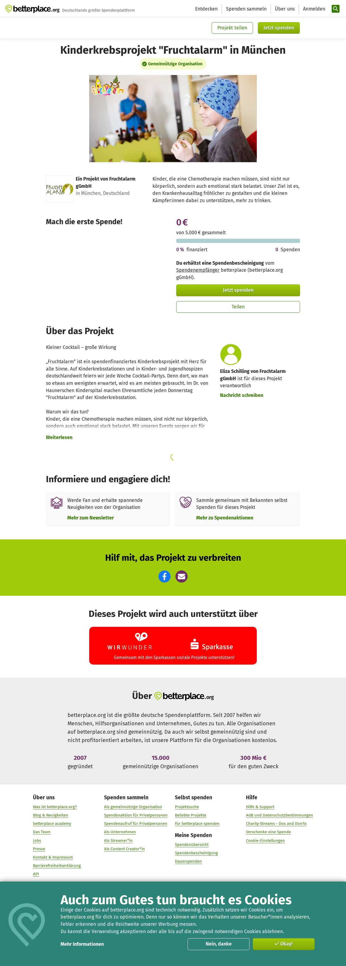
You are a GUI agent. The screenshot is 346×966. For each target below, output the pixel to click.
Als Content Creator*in (124, 848)
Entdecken (206, 9)
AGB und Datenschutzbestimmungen (279, 815)
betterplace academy (52, 823)
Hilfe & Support (260, 806)
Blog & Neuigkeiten (50, 815)
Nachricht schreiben (241, 395)
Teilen (238, 307)
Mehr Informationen (82, 944)
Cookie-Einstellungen (265, 840)
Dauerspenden (188, 861)
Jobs (37, 840)
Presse (39, 848)
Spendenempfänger (197, 270)
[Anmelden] (313, 9)
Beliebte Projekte (190, 815)
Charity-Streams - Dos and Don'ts (276, 823)
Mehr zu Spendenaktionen (224, 518)
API (36, 874)
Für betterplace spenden (197, 823)
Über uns (285, 9)
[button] (164, 576)
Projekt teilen (232, 28)
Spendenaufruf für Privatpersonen (135, 823)
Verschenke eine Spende (268, 832)
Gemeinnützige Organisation (175, 64)
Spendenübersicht (191, 844)
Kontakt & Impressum (53, 857)
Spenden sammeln (246, 9)
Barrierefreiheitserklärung (57, 865)
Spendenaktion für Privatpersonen (136, 815)
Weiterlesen (59, 437)
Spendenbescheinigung (196, 853)
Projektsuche (187, 806)
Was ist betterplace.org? (55, 806)
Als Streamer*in (118, 840)
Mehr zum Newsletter (90, 518)
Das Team (42, 832)
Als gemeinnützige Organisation (133, 806)
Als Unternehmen (120, 832)
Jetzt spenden (279, 28)
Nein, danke (219, 944)
